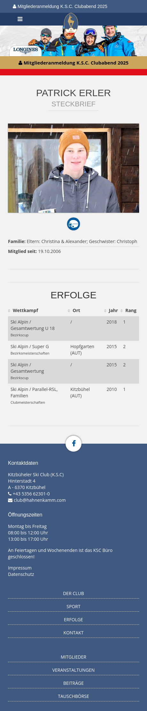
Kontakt (74, 633)
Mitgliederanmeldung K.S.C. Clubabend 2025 (60, 6)
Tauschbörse (73, 696)
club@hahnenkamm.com (40, 500)
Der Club (73, 593)
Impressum (20, 568)
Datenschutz (21, 574)
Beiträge (73, 683)
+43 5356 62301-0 (31, 494)
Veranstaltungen (73, 670)
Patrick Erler (73, 93)
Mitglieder (73, 657)
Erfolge (73, 619)
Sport (73, 606)
